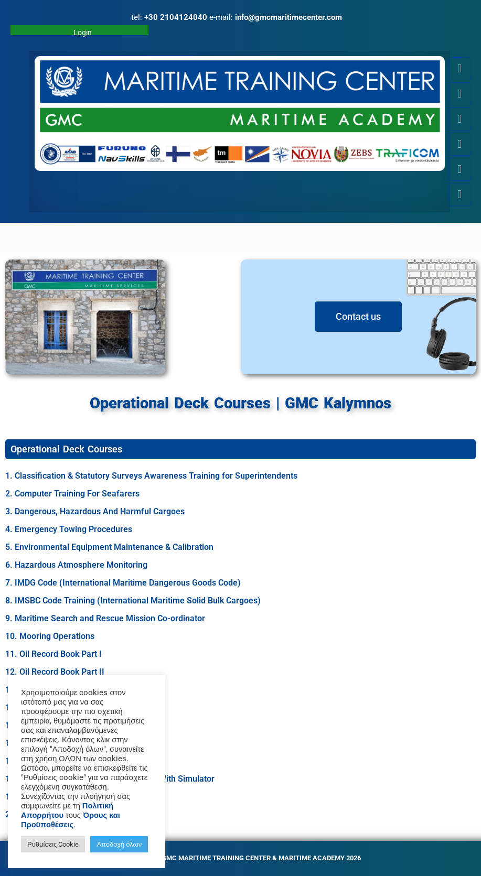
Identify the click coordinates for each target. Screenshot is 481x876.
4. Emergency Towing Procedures (68, 529)
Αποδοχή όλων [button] (119, 844)
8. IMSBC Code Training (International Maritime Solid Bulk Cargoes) (133, 600)
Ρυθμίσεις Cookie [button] (53, 844)
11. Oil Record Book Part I (53, 654)
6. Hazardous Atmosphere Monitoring (76, 565)
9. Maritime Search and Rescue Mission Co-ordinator (105, 618)
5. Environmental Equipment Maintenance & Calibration (109, 547)
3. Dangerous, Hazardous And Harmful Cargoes (95, 511)
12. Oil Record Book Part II (54, 672)
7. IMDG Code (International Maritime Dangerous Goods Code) (123, 583)
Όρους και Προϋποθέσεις (70, 819)
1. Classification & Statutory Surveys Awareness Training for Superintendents (151, 476)
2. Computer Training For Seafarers (72, 494)
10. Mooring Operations (49, 636)
